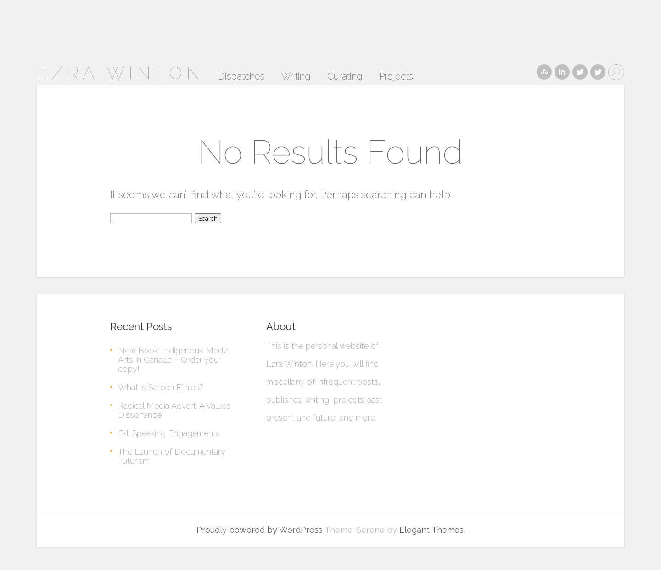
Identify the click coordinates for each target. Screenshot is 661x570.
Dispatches (241, 77)
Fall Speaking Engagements (169, 433)
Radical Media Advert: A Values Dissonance (174, 410)
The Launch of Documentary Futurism (171, 456)
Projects (396, 77)
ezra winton (120, 73)
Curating (345, 77)
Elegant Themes (431, 530)
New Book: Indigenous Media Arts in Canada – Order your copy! (173, 360)
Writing (296, 77)
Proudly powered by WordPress (259, 530)
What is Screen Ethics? (160, 387)
